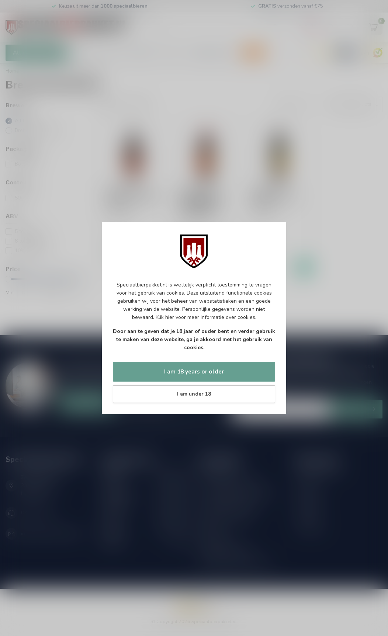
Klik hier (165, 317)
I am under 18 (194, 393)
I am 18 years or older (194, 371)
